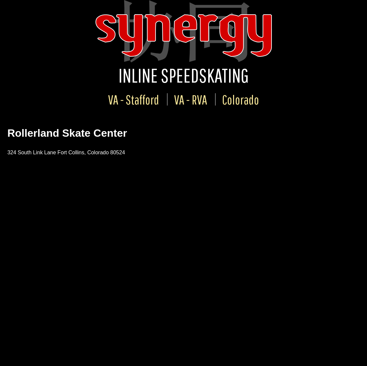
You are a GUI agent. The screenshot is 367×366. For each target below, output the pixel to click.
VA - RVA (190, 99)
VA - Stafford (133, 99)
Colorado (240, 99)
